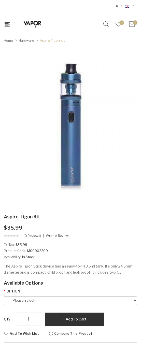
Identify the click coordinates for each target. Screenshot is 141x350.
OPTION (13, 291)
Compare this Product (73, 333)
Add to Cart (76, 319)
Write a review (57, 235)
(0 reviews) (32, 235)
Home (8, 40)
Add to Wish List (24, 333)
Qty (7, 319)
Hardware (26, 40)
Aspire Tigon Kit (52, 40)
